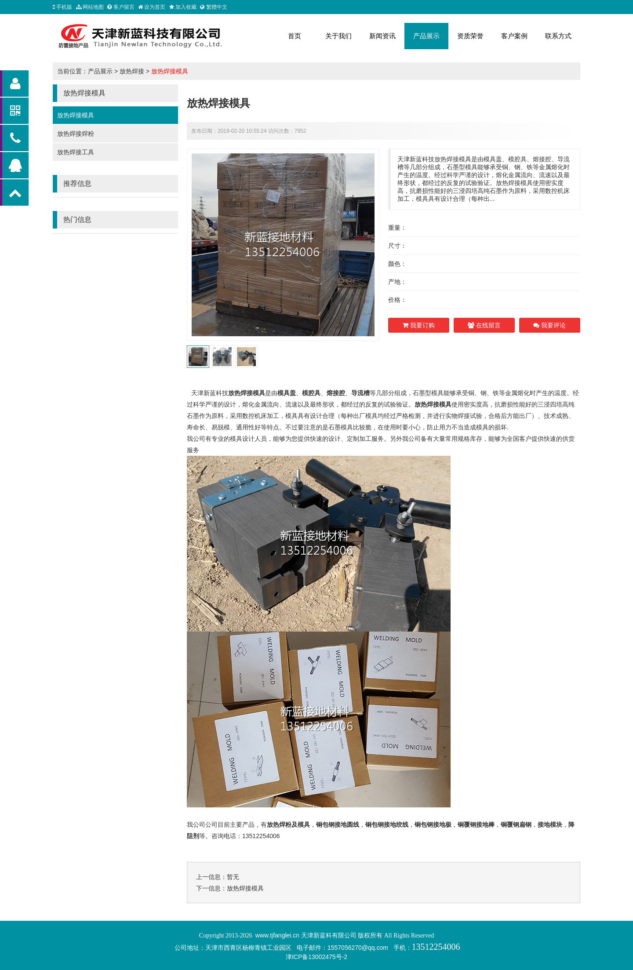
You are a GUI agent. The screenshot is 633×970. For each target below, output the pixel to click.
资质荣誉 (470, 36)
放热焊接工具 (75, 152)
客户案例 (514, 36)
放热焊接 (132, 71)
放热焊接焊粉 (75, 133)
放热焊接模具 (169, 71)
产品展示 (426, 36)
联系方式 (558, 36)
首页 (294, 36)
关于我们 (338, 36)
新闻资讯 (382, 36)
